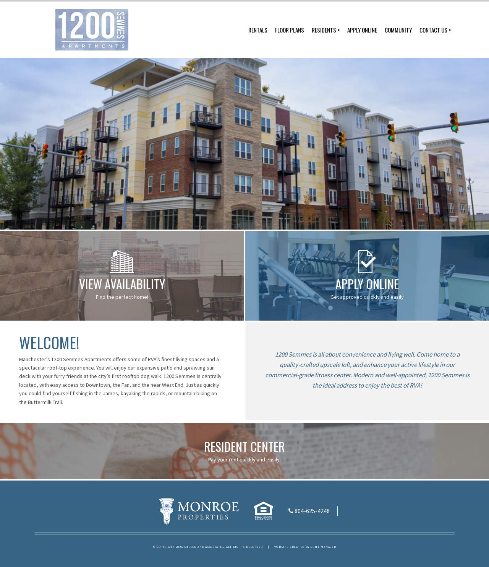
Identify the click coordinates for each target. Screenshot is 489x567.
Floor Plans (289, 30)
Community (398, 30)
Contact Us (433, 30)
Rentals (257, 30)
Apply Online (362, 30)
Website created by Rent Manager (305, 547)
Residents (324, 30)
